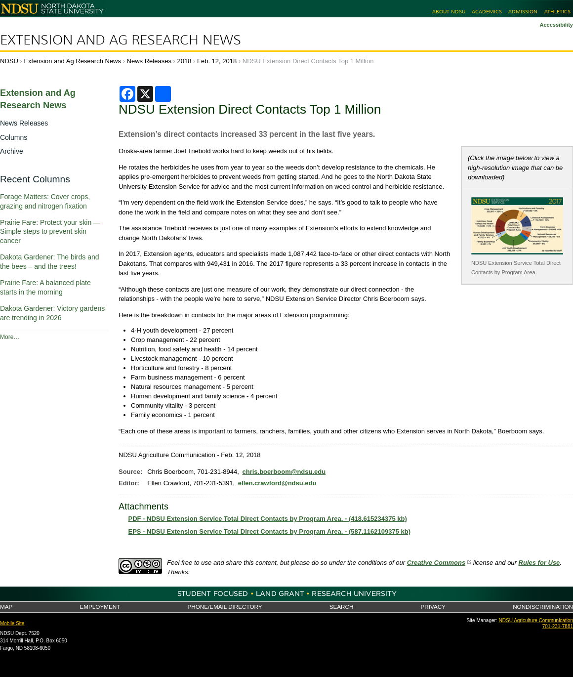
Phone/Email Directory (224, 606)
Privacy (433, 606)
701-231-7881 (557, 626)
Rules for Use (539, 562)
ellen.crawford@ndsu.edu (277, 483)
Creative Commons (436, 562)
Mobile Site (12, 623)
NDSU (9, 61)
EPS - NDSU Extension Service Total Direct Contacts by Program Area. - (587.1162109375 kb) (269, 531)
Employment (100, 606)
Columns (13, 137)
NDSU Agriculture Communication (536, 620)
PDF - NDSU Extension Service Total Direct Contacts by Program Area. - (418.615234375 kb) (267, 518)
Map (6, 606)
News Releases (149, 61)
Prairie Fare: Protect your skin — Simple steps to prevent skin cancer (50, 231)
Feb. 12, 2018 (217, 61)
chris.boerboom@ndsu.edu (284, 471)
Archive (11, 151)
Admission (522, 11)
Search (341, 606)
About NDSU (448, 11)
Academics (487, 11)
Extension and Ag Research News (120, 40)
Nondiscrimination (543, 606)
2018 (184, 61)
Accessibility (556, 25)
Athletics (557, 11)
